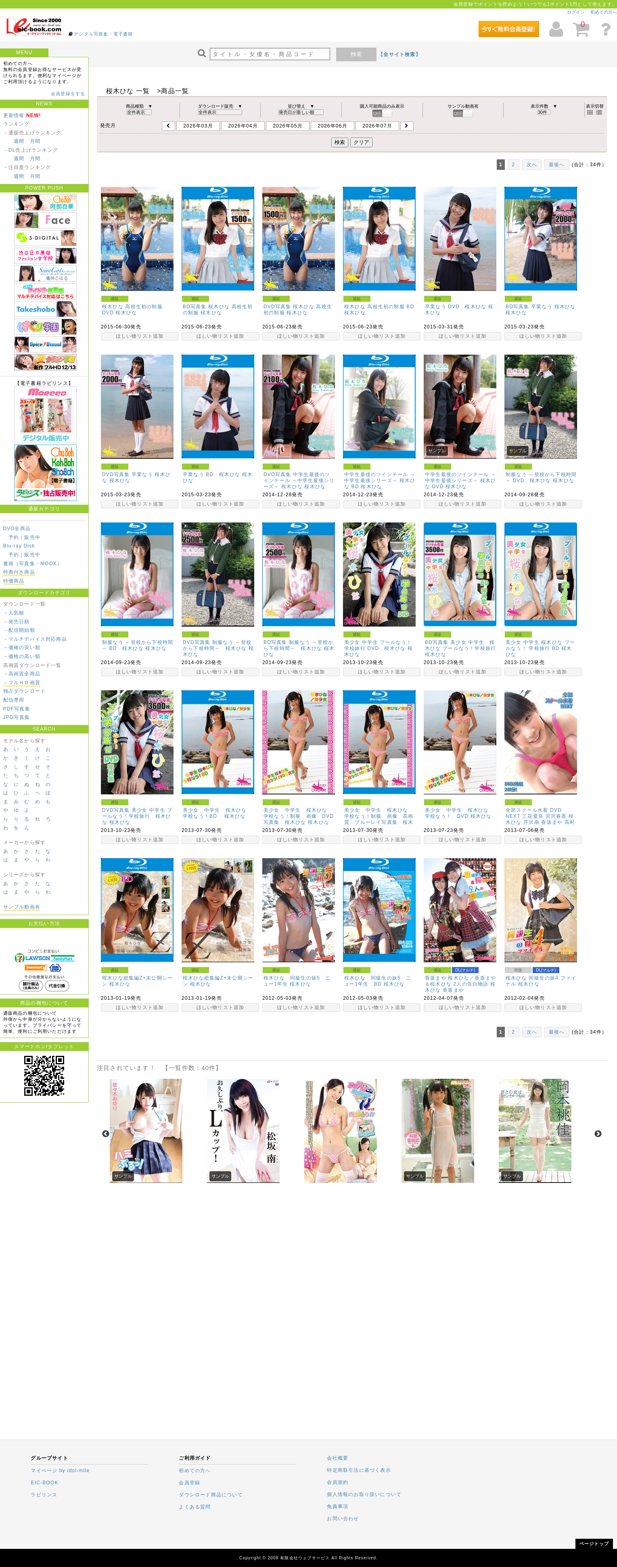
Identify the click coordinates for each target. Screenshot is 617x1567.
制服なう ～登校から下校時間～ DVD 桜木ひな (541, 477)
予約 (13, 537)
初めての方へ (603, 12)
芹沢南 (531, 822)
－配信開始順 (19, 630)
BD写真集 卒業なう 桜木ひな (540, 306)
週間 (19, 141)
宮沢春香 (556, 816)
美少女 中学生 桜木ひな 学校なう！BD (217, 813)
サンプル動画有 (21, 907)
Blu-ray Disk (19, 546)
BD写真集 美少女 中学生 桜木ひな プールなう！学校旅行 (460, 645)
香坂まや (552, 822)
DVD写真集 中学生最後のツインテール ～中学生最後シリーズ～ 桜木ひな (299, 480)
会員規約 (337, 1482)
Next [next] (598, 1134)
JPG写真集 (16, 717)
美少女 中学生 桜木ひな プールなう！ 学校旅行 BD (540, 645)
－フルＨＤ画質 (21, 682)
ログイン (576, 12)
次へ (532, 164)
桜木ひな (126, 312)
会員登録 (189, 1483)
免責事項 (337, 1506)
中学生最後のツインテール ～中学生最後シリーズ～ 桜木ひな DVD (460, 480)
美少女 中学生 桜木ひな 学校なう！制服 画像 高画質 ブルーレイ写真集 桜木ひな (379, 819)
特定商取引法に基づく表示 (359, 1470)
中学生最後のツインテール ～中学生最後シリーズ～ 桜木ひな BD (379, 480)
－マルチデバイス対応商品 (35, 639)
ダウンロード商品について (211, 1495)
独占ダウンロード (24, 691)
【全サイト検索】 (399, 54)
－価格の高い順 (21, 656)
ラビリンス (44, 1495)
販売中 (32, 537)
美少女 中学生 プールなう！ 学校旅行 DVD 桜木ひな (378, 645)
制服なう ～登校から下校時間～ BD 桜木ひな (137, 645)
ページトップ (594, 1543)
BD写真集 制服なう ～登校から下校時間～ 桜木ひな (298, 645)
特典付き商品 (19, 572)
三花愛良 (533, 816)
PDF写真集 (16, 709)
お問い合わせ (343, 1518)
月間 (35, 141)
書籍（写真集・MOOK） (33, 563)
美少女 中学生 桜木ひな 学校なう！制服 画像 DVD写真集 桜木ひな (299, 816)
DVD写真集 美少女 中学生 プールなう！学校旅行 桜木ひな (137, 816)
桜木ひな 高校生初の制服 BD (379, 306)
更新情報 (14, 115)
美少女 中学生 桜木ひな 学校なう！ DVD (459, 813)
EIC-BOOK (44, 1483)
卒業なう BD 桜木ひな (211, 474)
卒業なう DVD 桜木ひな (455, 306)
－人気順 (14, 613)
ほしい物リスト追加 (140, 336)
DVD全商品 (17, 528)
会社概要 (337, 1458)
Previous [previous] (106, 1134)
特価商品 (14, 581)
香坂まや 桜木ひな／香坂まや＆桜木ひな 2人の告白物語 (460, 981)
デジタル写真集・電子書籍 (103, 33)
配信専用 (14, 700)
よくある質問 (195, 1507)
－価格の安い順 (21, 647)
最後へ (557, 164)
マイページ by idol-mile (60, 1470)
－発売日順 (16, 622)
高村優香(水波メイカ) (540, 825)
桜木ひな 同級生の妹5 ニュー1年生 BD (377, 981)
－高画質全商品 (21, 674)
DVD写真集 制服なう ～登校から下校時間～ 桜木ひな (217, 645)
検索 (356, 54)
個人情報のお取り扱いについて (364, 1494)
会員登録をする (68, 93)
